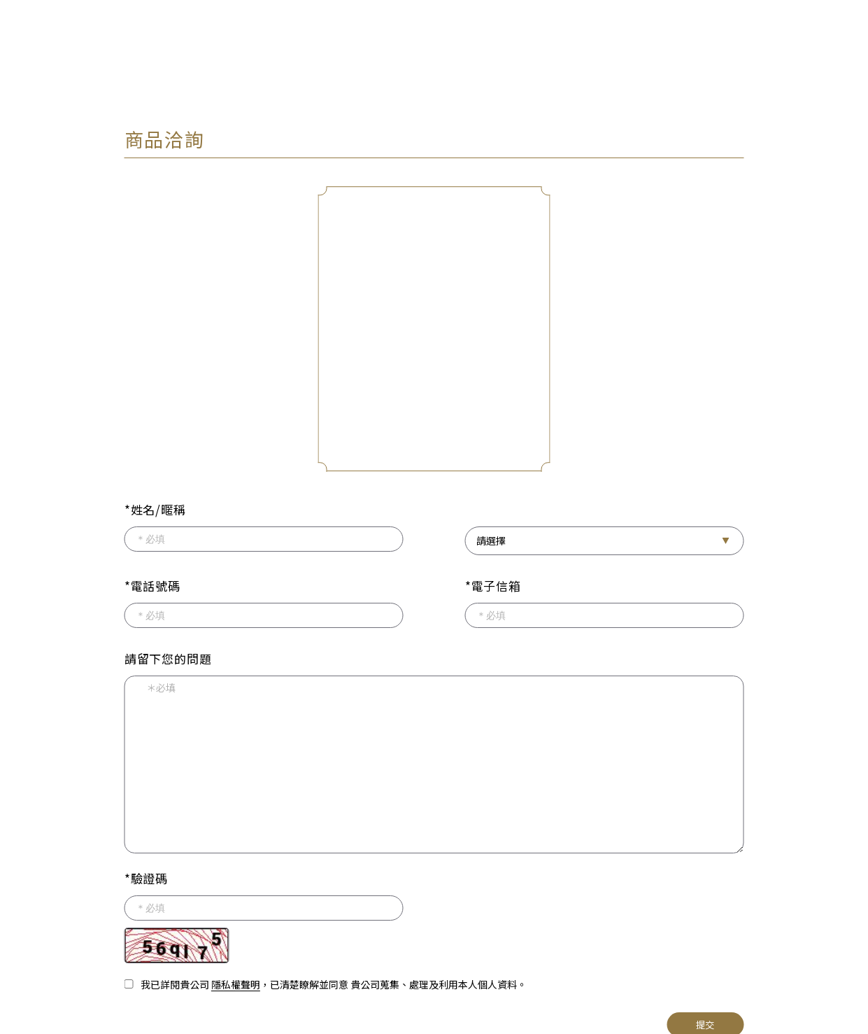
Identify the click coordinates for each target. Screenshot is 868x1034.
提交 (705, 1021)
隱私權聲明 (235, 981)
